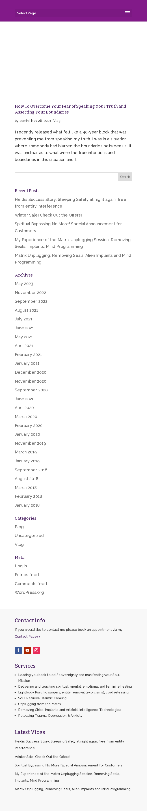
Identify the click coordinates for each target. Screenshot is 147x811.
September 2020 (31, 390)
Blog (19, 526)
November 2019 (30, 443)
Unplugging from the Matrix (39, 704)
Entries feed (27, 574)
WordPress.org (29, 592)
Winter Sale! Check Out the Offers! (48, 215)
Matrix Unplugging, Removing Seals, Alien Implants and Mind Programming (72, 789)
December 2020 (30, 372)
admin (24, 120)
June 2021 (24, 328)
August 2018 (26, 478)
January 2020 (27, 434)
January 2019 (27, 461)
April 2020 (24, 407)
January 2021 (27, 363)
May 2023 (24, 283)
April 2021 (24, 345)
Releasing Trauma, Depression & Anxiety (50, 716)
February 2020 (29, 425)
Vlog (57, 120)
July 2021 (23, 319)
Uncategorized (29, 535)
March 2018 (26, 487)
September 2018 (31, 470)
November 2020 (30, 381)
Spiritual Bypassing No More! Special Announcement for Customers (69, 765)
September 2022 (31, 301)
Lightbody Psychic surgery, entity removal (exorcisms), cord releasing (73, 692)
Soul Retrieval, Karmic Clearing (42, 698)
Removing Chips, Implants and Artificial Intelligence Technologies (69, 710)
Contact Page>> (27, 637)
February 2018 (28, 496)
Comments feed (31, 583)
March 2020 (26, 416)
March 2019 (26, 452)
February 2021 (28, 354)
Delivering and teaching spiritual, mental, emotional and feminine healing (75, 686)
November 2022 (30, 292)
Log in (21, 566)
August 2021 (26, 310)
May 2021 (24, 337)
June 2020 (25, 399)
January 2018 (27, 505)
